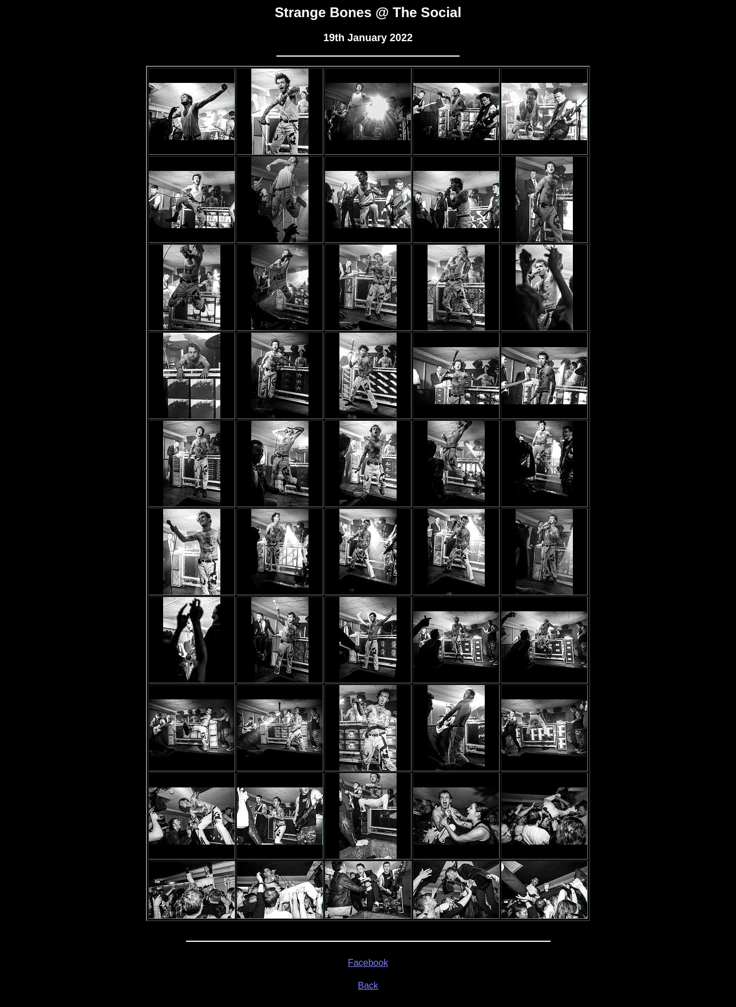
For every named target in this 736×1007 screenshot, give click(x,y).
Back (368, 985)
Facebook (368, 963)
